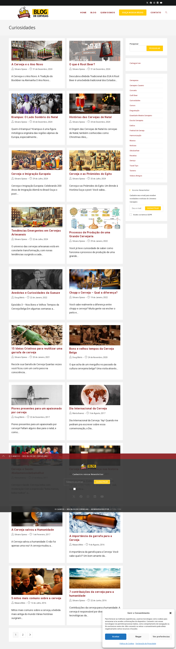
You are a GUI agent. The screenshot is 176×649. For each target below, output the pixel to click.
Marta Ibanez (78, 412)
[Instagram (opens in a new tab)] (154, 2)
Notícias (133, 146)
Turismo (133, 171)
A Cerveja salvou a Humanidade (32, 528)
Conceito (133, 90)
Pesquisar (134, 44)
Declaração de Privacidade (146, 644)
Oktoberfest (134, 151)
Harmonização (135, 135)
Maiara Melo (77, 543)
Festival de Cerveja (137, 130)
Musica (132, 141)
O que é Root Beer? (82, 64)
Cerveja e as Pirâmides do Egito (90, 173)
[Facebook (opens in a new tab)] (151, 2)
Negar (138, 636)
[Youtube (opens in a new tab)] (160, 2)
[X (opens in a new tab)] (147, 2)
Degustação (134, 111)
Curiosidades (135, 100)
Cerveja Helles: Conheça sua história (93, 467)
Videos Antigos (136, 176)
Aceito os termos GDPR (141, 215)
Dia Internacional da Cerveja (88, 407)
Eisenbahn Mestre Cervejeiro (141, 115)
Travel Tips (134, 166)
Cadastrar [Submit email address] (153, 208)
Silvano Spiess (21, 69)
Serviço (133, 161)
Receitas (133, 156)
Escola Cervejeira (136, 120)
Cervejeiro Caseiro (137, 85)
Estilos (132, 126)
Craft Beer (134, 95)
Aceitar (115, 636)
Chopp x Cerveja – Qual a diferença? (93, 291)
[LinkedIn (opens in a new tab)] (157, 2)
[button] (170, 613)
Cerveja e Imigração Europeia (31, 173)
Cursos (132, 105)
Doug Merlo (19, 296)
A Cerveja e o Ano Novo (27, 64)
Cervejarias (134, 80)
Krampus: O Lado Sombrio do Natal (34, 116)
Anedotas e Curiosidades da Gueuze (35, 291)
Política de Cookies (127, 644)
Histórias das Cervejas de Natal (90, 116)
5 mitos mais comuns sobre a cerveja (36, 596)
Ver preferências (161, 636)
